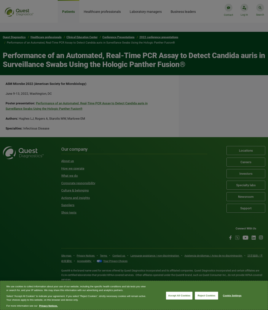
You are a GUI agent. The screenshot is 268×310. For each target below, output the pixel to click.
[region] (134, 295)
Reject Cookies (206, 295)
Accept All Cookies (179, 295)
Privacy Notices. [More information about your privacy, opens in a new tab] (48, 305)
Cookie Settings (232, 295)
